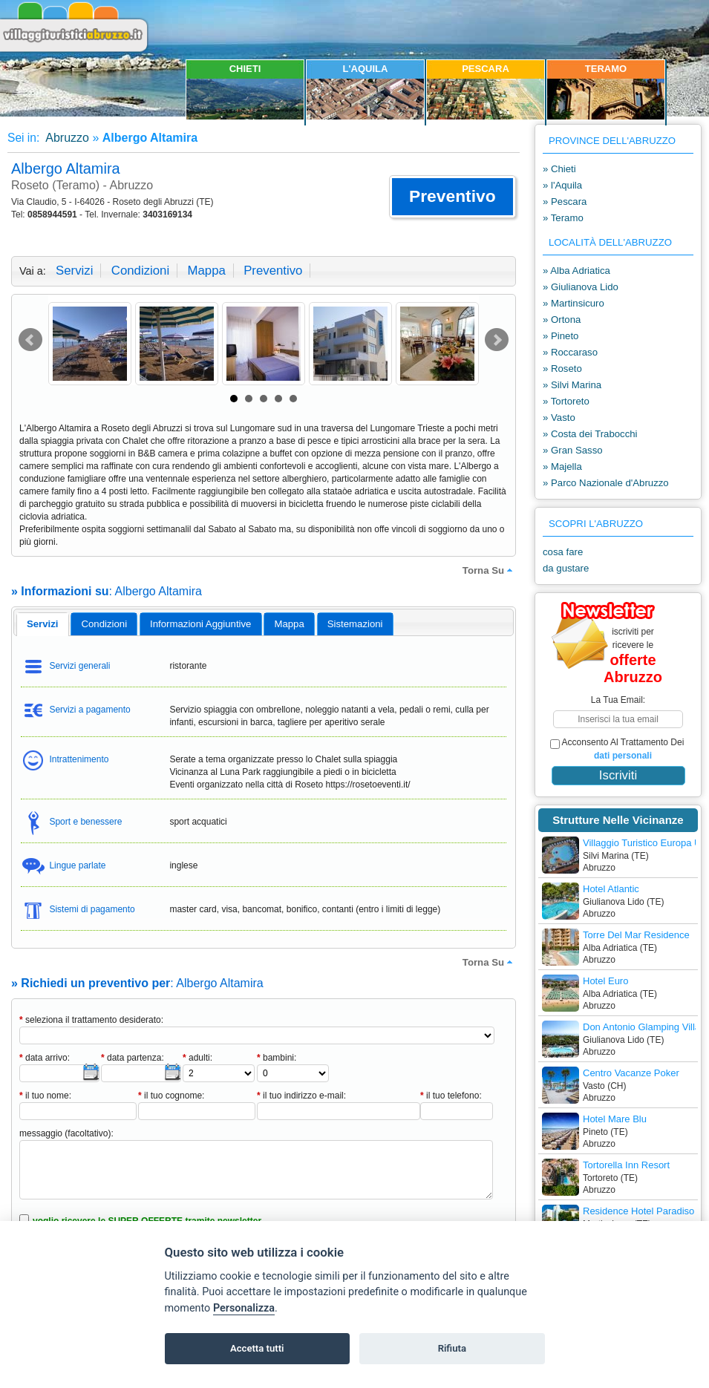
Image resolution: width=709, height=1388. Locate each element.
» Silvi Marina (572, 384)
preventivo (273, 270)
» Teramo (563, 217)
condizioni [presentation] (105, 623)
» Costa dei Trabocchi (590, 433)
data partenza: (132, 1058)
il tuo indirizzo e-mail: (301, 1095)
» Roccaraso (570, 352)
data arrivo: (44, 1058)
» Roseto (562, 368)
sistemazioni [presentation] (355, 623)
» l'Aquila (562, 185)
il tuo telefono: (451, 1095)
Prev (30, 340)
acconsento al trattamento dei (617, 749)
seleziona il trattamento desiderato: (91, 1020)
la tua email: (618, 700)
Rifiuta (452, 1348)
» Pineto (560, 335)
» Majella (562, 466)
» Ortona (562, 319)
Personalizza (244, 1308)
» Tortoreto (566, 401)
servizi (74, 270)
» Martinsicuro (573, 303)
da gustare (566, 568)
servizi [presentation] (43, 623)
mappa (206, 270)
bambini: (276, 1058)
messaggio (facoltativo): (66, 1133)
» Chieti (559, 168)
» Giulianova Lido (580, 286)
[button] (452, 196)
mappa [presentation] (289, 623)
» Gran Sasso (573, 450)
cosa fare (563, 551)
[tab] (42, 624)
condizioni (140, 270)
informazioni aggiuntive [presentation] (200, 623)
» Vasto (559, 417)
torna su (489, 570)
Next (497, 340)
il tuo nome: (45, 1095)
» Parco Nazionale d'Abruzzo (606, 482)
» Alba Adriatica (576, 270)
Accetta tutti (257, 1348)
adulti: (197, 1058)
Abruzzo (66, 137)
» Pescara (565, 201)
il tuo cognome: (171, 1095)
